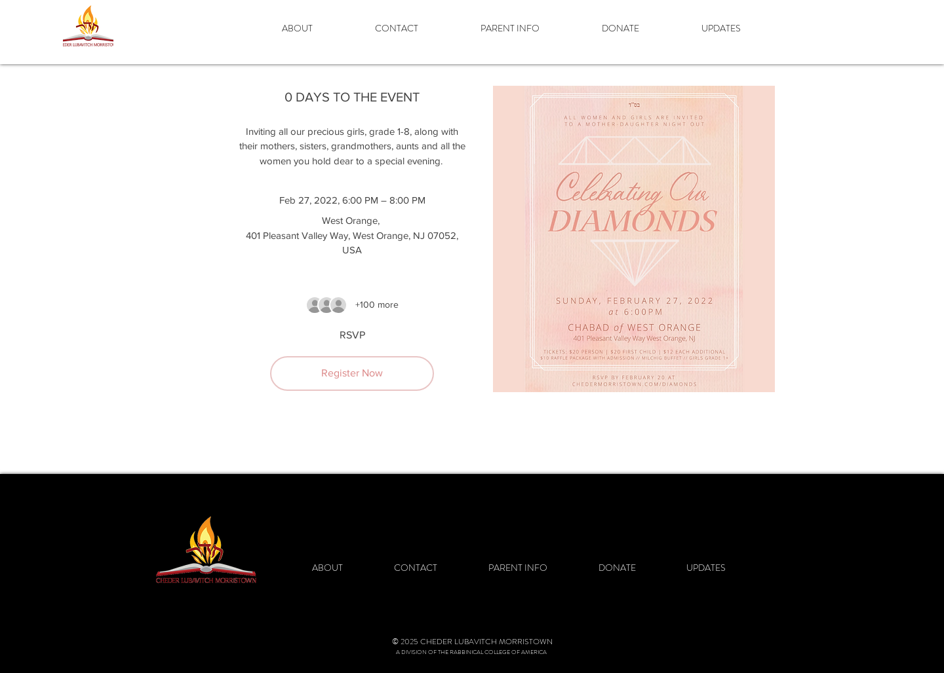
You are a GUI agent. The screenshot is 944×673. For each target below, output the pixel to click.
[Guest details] (377, 305)
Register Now (352, 372)
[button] (318, 28)
